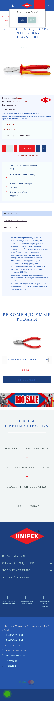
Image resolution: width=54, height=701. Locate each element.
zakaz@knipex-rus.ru (15, 655)
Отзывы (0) (11, 228)
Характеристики (15, 221)
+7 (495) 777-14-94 (14, 635)
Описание (11, 213)
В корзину (27, 148)
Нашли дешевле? (12, 129)
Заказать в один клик (27, 155)
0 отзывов (25, 47)
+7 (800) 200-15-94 (14, 640)
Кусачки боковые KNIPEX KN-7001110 (27, 359)
